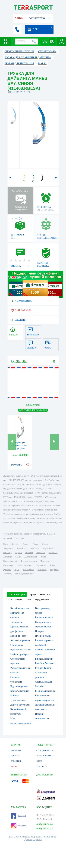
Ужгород (7, 574)
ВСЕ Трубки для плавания (33, 410)
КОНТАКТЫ (41, 766)
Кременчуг (8, 565)
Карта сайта (50, 836)
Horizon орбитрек (19, 654)
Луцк (16, 569)
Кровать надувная (19, 691)
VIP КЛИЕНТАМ (43, 756)
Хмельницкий (30, 557)
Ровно (43, 557)
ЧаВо (28, 599)
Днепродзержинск (28, 561)
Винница (7, 552)
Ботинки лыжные (44, 617)
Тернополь (41, 565)
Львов (45, 544)
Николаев (34, 548)
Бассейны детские (19, 608)
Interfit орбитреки (44, 663)
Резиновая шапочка (45, 691)
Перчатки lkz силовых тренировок (17, 617)
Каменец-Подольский (24, 574)
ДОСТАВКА (16, 750)
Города (32, 594)
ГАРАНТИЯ (16, 761)
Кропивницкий (10, 561)
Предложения (42, 599)
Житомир (7, 557)
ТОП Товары (15, 599)
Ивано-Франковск (25, 565)
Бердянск (54, 569)
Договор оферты (33, 839)
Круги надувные (18, 686)
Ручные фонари (43, 668)
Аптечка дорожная (20, 640)
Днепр (35, 544)
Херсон (18, 552)
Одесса (26, 544)
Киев (5, 544)
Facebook (18, 816)
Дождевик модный (45, 704)
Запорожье (8, 548)
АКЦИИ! (19, 18)
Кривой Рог (22, 548)
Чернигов (40, 552)
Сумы (18, 557)
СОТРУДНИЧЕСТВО (45, 750)
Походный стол (18, 636)
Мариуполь (48, 548)
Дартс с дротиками (20, 704)
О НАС (39, 761)
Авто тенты (41, 709)
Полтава (29, 552)
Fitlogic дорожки (44, 658)
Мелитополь (28, 569)
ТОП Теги (45, 594)
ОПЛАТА (15, 756)
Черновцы (45, 561)
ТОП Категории (16, 594)
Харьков (15, 544)
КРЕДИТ (14, 766)
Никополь (41, 569)
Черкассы (53, 552)
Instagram (19, 825)
